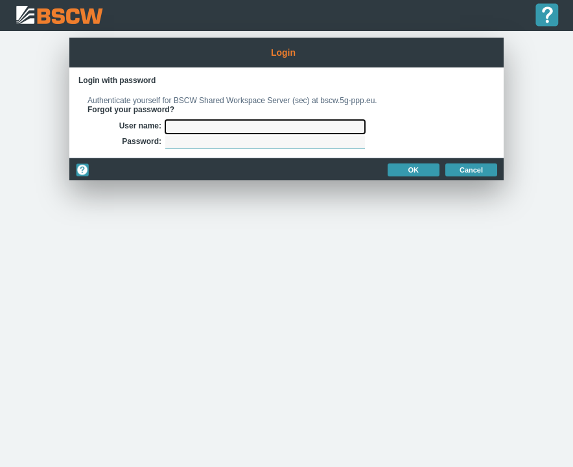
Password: (141, 141)
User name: (140, 125)
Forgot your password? (131, 109)
